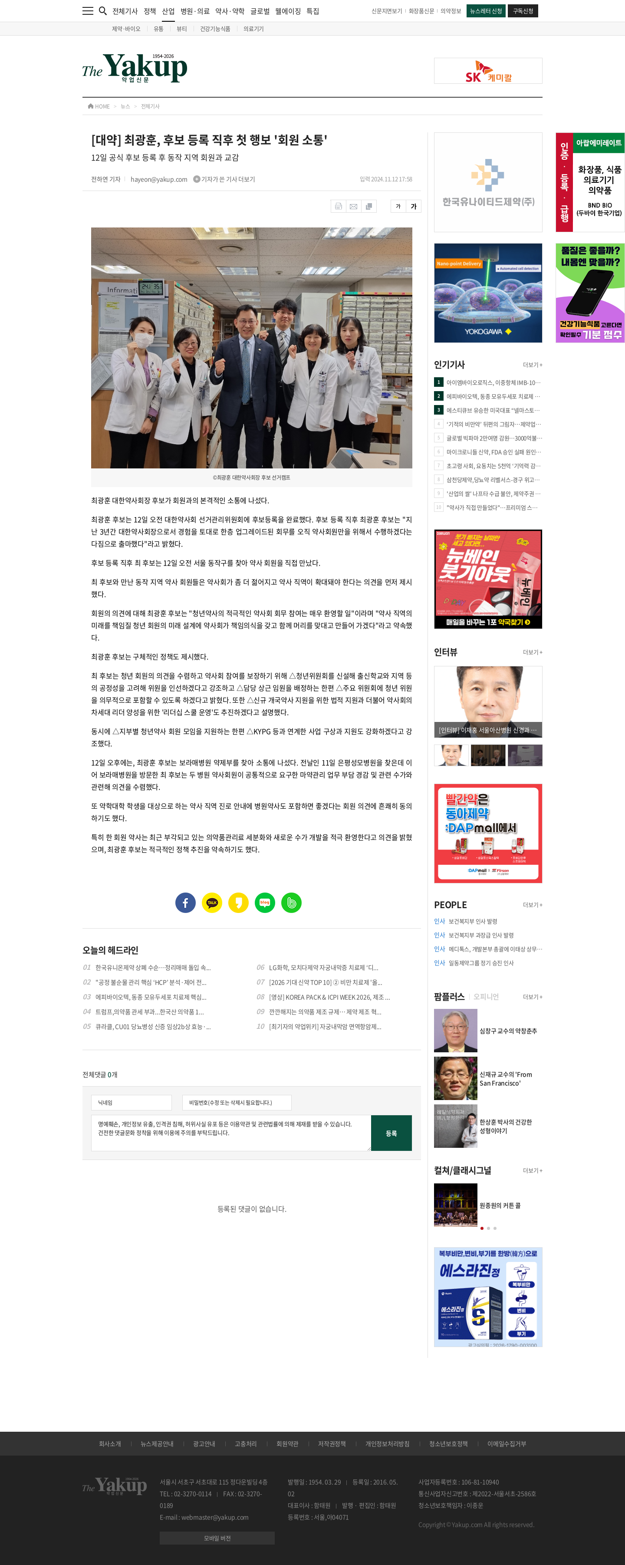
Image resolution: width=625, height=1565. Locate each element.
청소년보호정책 (448, 1443)
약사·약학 (230, 11)
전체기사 (125, 11)
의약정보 (451, 11)
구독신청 (523, 11)
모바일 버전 (217, 1538)
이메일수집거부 (506, 1443)
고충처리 (246, 1443)
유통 (159, 28)
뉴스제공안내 (157, 1443)
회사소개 (110, 1443)
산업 (168, 14)
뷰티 (182, 28)
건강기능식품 (215, 28)
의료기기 (253, 28)
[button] (482, 1228)
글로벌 (260, 11)
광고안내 (204, 1443)
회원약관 (287, 1443)
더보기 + (533, 364)
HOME (99, 106)
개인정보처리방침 (387, 1443)
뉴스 (125, 106)
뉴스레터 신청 (486, 11)
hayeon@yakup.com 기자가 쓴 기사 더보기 (193, 179)
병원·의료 (195, 11)
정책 (150, 11)
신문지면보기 (387, 11)
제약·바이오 (126, 28)
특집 (312, 11)
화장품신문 (421, 11)
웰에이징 (288, 11)
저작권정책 (332, 1443)
